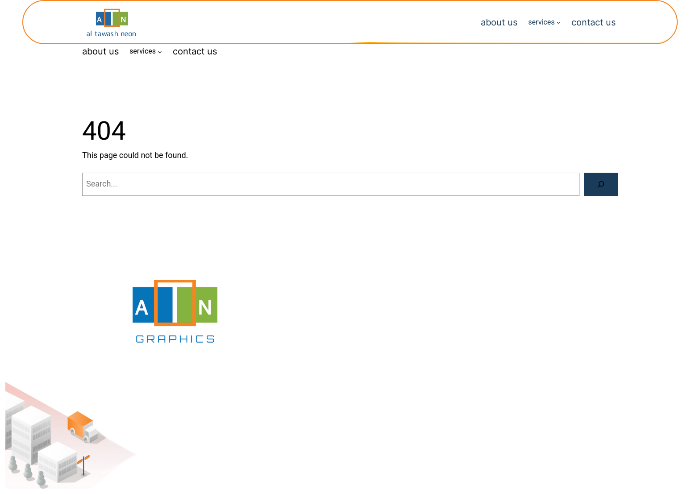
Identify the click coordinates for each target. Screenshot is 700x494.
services (541, 22)
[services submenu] (558, 22)
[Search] (601, 184)
